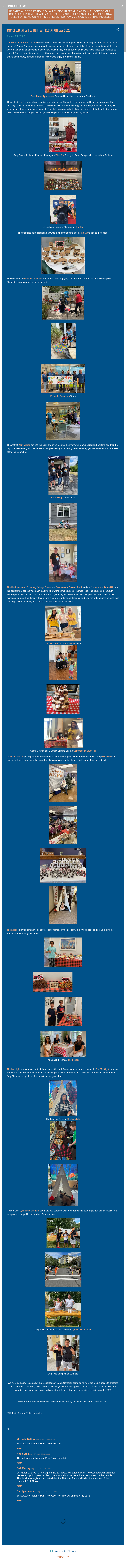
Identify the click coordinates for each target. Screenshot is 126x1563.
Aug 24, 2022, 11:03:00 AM (40, 1469)
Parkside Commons (33, 278)
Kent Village (24, 445)
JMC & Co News (17, 6)
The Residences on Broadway (21, 587)
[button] (117, 29)
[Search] (122, 6)
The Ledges (13, 930)
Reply (19, 1448)
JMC (104, 42)
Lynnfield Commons (29, 1210)
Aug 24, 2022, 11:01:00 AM (40, 1454)
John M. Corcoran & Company (22, 42)
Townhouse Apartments (42, 96)
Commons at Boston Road (69, 587)
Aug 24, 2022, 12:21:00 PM (46, 1492)
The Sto (22, 102)
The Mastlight (13, 1069)
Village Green (44, 587)
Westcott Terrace (15, 756)
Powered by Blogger (63, 1551)
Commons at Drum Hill (102, 587)
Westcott (106, 756)
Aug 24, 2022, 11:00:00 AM (45, 1439)
